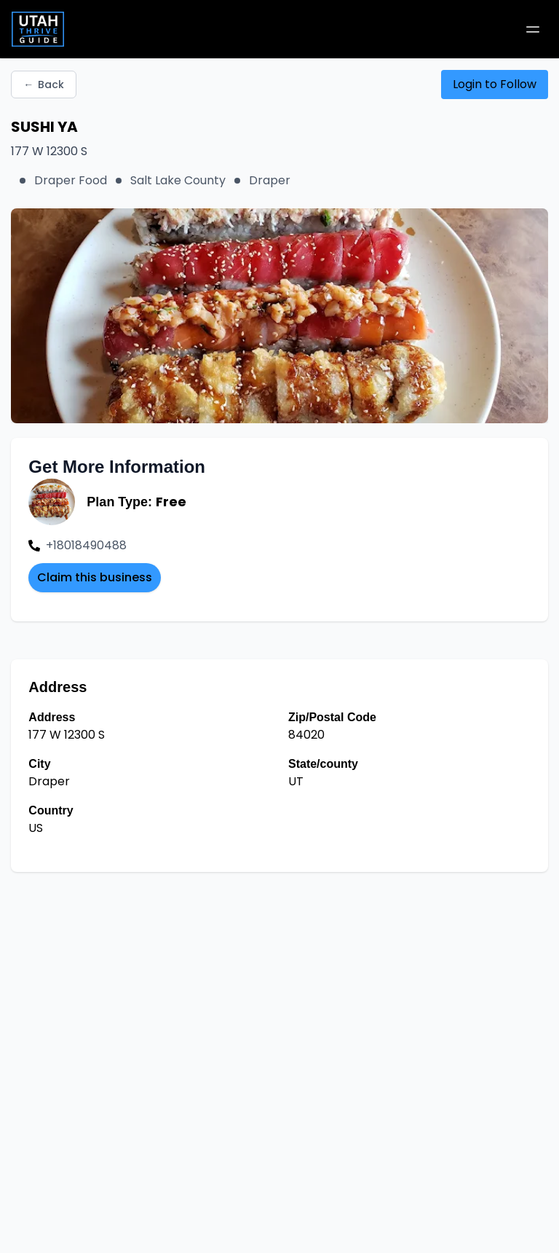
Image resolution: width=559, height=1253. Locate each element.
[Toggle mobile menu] (532, 29)
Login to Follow (494, 84)
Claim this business (94, 577)
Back (43, 84)
